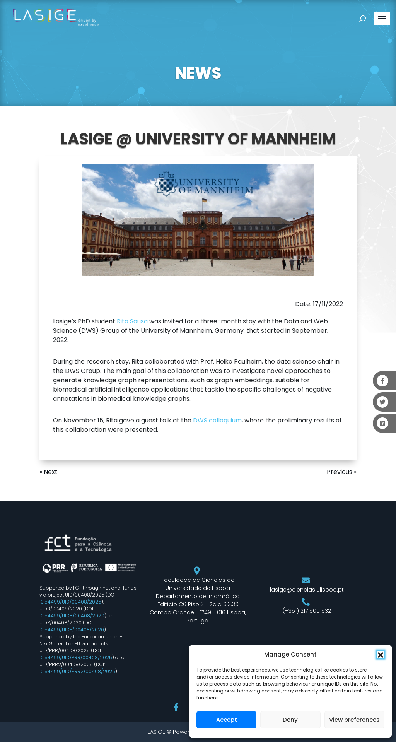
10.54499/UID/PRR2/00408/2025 (77, 671)
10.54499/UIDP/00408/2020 (71, 629)
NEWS (198, 73)
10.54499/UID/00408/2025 (70, 601)
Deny (290, 720)
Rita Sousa (132, 321)
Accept (226, 720)
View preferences (354, 720)
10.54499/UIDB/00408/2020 (71, 615)
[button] (380, 654)
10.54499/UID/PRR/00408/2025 (75, 657)
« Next (48, 471)
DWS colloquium (217, 420)
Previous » (342, 471)
